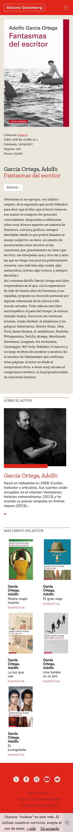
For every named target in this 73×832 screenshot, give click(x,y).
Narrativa (16, 608)
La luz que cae (16, 674)
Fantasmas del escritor (32, 175)
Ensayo (23, 135)
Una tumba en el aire (52, 674)
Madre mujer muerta (18, 600)
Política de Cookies (39, 806)
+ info (31, 828)
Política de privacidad (39, 799)
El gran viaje (52, 598)
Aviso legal (40, 793)
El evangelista (17, 748)
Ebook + (13, 187)
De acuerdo (49, 828)
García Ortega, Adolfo (31, 169)
